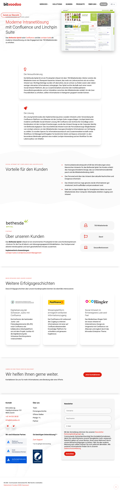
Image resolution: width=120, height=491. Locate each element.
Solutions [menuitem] (57, 4)
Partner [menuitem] (35, 421)
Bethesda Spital (15, 38)
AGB (19, 485)
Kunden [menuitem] (69, 4)
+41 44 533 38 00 (12, 416)
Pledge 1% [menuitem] (36, 418)
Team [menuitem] (35, 408)
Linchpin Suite (46, 38)
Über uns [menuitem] (93, 4)
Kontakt (103, 4)
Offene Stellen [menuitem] (38, 414)
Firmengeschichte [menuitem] (39, 411)
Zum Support (38, 440)
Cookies (14, 485)
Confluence (30, 38)
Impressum (25, 485)
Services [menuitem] (44, 4)
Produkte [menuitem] (80, 4)
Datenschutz (7, 485)
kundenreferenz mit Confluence (17, 17)
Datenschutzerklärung (72, 448)
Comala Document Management (29, 253)
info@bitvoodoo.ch (13, 420)
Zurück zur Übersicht (11, 15)
